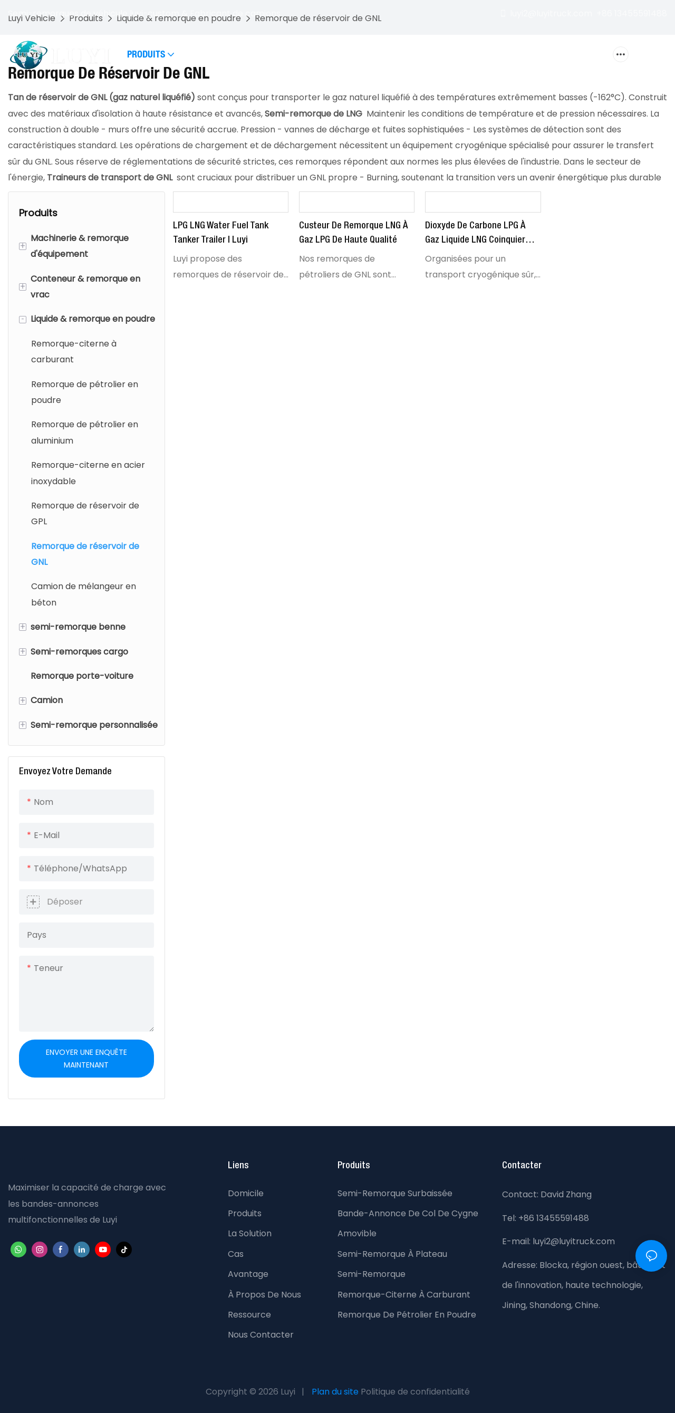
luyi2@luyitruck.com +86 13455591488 (583, 13)
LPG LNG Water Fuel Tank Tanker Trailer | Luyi (220, 233)
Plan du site (335, 1392)
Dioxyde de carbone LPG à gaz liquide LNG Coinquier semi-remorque (475, 234)
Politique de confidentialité (415, 1392)
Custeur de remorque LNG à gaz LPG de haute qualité (353, 233)
